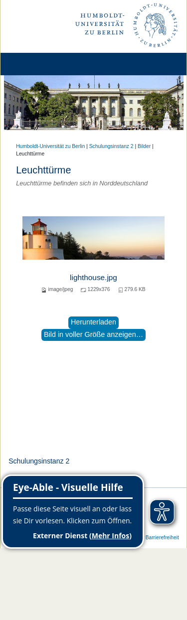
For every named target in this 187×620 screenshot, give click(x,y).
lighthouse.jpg (93, 277)
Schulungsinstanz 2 (111, 146)
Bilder (144, 146)
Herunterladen (93, 322)
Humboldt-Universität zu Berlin (50, 146)
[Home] (35, 64)
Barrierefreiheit (162, 537)
